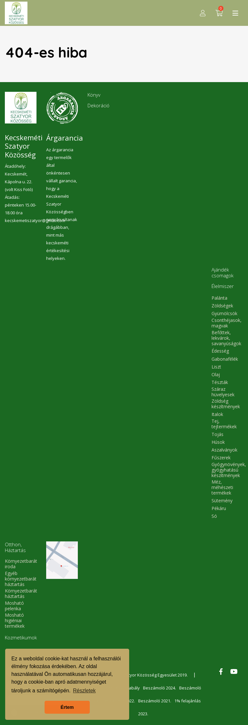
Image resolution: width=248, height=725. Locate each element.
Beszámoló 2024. (159, 688)
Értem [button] (67, 707)
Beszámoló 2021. (154, 701)
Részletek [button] (84, 690)
